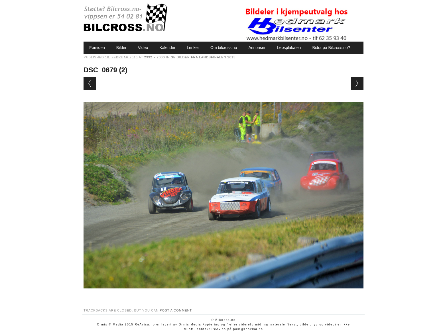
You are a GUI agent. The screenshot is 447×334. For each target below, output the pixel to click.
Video (143, 47)
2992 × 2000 (154, 57)
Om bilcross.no (223, 47)
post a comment (176, 310)
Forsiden (97, 47)
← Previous (90, 83)
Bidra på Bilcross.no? (331, 47)
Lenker (193, 47)
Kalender (167, 47)
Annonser (256, 47)
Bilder (121, 47)
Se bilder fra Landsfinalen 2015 (203, 57)
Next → (357, 83)
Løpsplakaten (289, 47)
